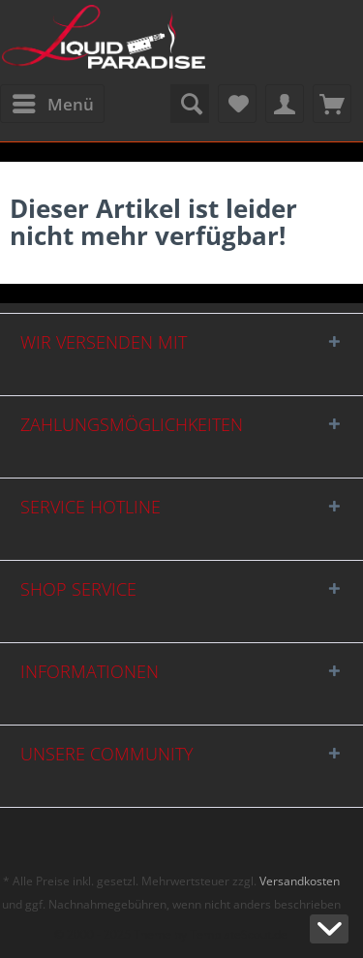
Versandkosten (299, 881)
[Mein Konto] (284, 103)
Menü (53, 101)
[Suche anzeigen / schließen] (189, 103)
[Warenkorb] (332, 103)
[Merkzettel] (237, 103)
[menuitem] (52, 103)
